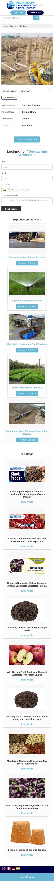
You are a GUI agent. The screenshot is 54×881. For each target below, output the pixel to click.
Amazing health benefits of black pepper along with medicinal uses (27, 717)
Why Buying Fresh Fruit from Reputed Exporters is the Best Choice (27, 673)
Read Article (27, 502)
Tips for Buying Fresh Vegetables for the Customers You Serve (27, 806)
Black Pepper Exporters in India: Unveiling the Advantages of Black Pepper (27, 494)
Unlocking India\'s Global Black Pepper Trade (27, 628)
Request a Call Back (27, 263)
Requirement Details (9, 195)
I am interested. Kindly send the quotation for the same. (27, 200)
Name (3, 162)
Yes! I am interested (27, 139)
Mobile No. (5, 184)
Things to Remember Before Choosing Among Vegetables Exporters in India (27, 584)
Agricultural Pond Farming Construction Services (27, 432)
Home (5, 26)
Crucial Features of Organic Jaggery (27, 850)
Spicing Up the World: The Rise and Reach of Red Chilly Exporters (27, 539)
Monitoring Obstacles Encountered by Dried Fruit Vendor (27, 762)
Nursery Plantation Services (27, 387)
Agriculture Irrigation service (27, 300)
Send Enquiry (27, 877)
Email (3, 173)
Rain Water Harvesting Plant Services (27, 344)
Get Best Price (9, 97)
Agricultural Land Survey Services (27, 257)
